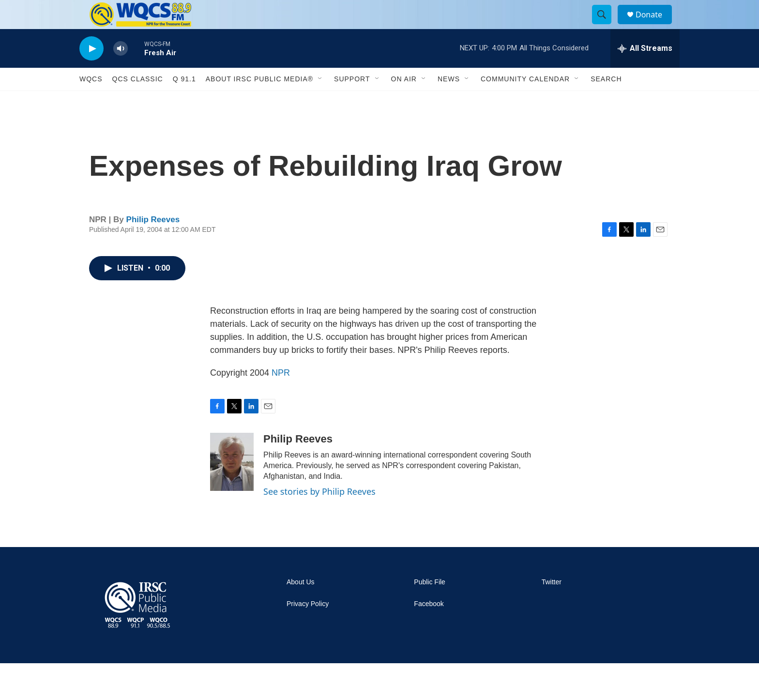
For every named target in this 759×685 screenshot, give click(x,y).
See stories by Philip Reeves (319, 513)
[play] (91, 70)
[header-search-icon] (606, 25)
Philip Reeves (153, 241)
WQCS (91, 101)
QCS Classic (137, 101)
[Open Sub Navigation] (320, 101)
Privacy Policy (308, 625)
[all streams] (645, 70)
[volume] (120, 70)
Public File (429, 604)
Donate (655, 25)
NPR (281, 394)
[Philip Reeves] (232, 484)
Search (606, 101)
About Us (301, 604)
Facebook (428, 625)
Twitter (552, 604)
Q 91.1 (184, 101)
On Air (404, 101)
